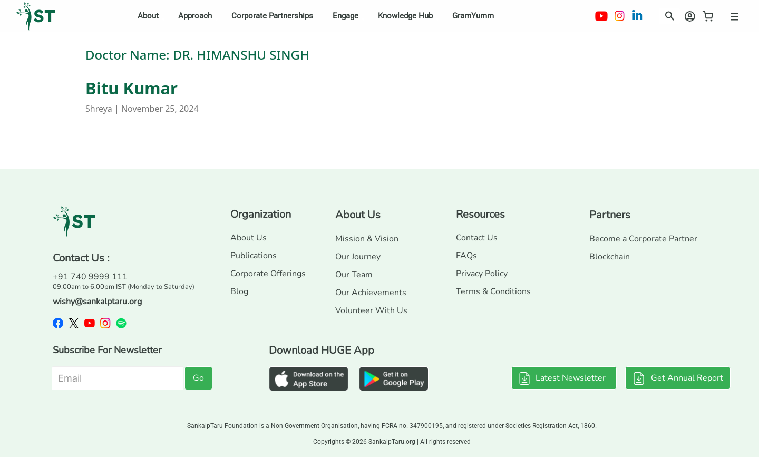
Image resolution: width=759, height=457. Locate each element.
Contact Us (477, 238)
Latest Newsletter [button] (562, 378)
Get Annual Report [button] (677, 378)
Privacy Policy (482, 273)
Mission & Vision (366, 239)
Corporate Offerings (268, 273)
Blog (239, 291)
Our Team (354, 274)
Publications (253, 255)
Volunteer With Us (371, 310)
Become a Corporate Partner (643, 239)
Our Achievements (370, 292)
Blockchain (609, 256)
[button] (666, 14)
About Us (248, 238)
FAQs (466, 255)
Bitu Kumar (131, 88)
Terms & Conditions (493, 291)
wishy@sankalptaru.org (97, 301)
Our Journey (358, 256)
